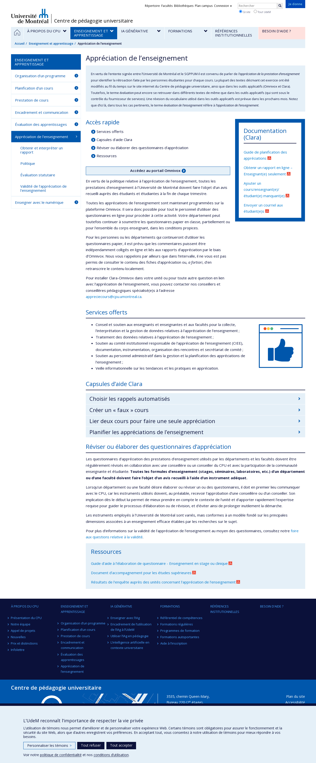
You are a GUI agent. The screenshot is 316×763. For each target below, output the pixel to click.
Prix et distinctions (24, 643)
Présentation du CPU (26, 618)
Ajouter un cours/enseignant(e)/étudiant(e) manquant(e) (264, 189)
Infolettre (18, 649)
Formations (170, 606)
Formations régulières (176, 624)
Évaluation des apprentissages (41, 124)
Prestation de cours (32, 100)
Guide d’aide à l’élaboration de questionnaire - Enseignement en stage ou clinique (159, 563)
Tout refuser (91, 745)
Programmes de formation (180, 630)
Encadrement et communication (41, 112)
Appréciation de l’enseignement (41, 136)
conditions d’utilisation (111, 754)
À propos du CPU (24, 606)
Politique (27, 163)
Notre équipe (21, 624)
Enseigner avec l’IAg (125, 618)
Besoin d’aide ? (271, 606)
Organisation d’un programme (40, 75)
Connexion (223, 6)
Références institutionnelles (224, 609)
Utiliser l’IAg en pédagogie (130, 636)
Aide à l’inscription (173, 643)
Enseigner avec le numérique (39, 202)
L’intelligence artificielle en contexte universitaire (130, 645)
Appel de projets (23, 630)
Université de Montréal (30, 16)
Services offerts (110, 131)
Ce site (244, 12)
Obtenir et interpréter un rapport (41, 150)
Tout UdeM (262, 12)
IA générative (121, 606)
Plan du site (295, 696)
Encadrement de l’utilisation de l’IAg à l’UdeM (131, 627)
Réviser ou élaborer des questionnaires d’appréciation (142, 147)
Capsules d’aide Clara (114, 139)
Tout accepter (121, 745)
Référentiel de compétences (181, 618)
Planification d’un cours (34, 88)
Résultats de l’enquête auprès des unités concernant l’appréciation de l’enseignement (163, 582)
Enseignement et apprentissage (51, 43)
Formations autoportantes (179, 637)
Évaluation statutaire (37, 174)
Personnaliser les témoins (49, 745)
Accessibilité (295, 702)
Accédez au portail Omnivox (155, 170)
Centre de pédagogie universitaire (93, 20)
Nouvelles (18, 637)
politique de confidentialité (61, 754)
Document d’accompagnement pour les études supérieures (141, 572)
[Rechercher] (280, 6)
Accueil (20, 43)
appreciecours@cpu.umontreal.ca (113, 296)
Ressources (107, 155)
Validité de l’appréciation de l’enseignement (43, 188)
